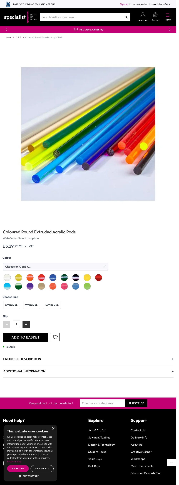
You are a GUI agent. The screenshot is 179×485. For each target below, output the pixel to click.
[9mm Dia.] (31, 304)
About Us (136, 444)
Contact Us (138, 430)
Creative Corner (141, 451)
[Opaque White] (7, 277)
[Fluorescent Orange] (52, 286)
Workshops (138, 459)
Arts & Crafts (96, 430)
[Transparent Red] (98, 277)
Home (8, 37)
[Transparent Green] (18, 286)
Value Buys (95, 459)
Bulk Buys (94, 466)
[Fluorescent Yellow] (41, 286)
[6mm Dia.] (11, 304)
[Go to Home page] (20, 17)
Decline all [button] (42, 468)
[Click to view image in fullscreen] (88, 134)
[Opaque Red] (41, 277)
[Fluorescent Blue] (75, 286)
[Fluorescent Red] (64, 286)
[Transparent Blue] (7, 286)
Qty (5, 316)
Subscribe (136, 403)
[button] (30, 476)
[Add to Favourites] (55, 337)
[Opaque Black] (75, 277)
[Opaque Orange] (30, 277)
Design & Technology (101, 444)
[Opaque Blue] (52, 277)
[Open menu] (167, 15)
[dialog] (30, 453)
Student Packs (97, 451)
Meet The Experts (142, 466)
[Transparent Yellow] (87, 277)
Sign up (124, 4)
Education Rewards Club (146, 473)
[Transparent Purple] (30, 286)
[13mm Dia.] (52, 304)
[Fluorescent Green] (87, 286)
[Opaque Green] (64, 277)
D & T (18, 37)
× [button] (53, 428)
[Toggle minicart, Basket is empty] (155, 17)
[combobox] (85, 17)
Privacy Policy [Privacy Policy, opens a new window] (14, 461)
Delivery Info (139, 437)
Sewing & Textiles (99, 437)
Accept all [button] (18, 468)
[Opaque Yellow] (18, 277)
